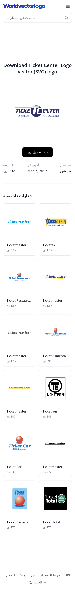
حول (33, 575)
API (67, 575)
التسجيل (10, 575)
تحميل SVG (37, 152)
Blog (23, 575)
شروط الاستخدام (50, 575)
